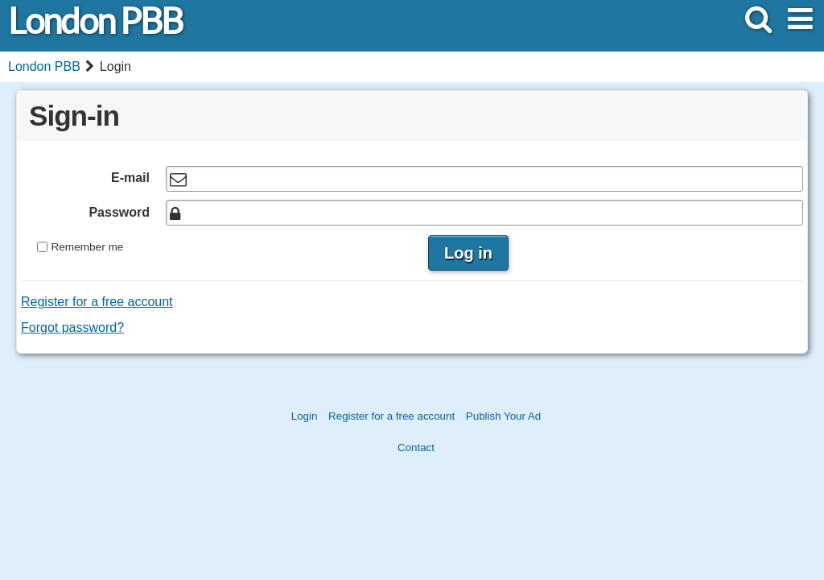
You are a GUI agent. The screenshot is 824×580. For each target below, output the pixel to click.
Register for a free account (97, 302)
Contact (416, 447)
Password (119, 212)
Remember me (87, 247)
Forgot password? (72, 327)
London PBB (95, 21)
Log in (468, 253)
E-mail (130, 177)
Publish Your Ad (503, 416)
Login (304, 416)
